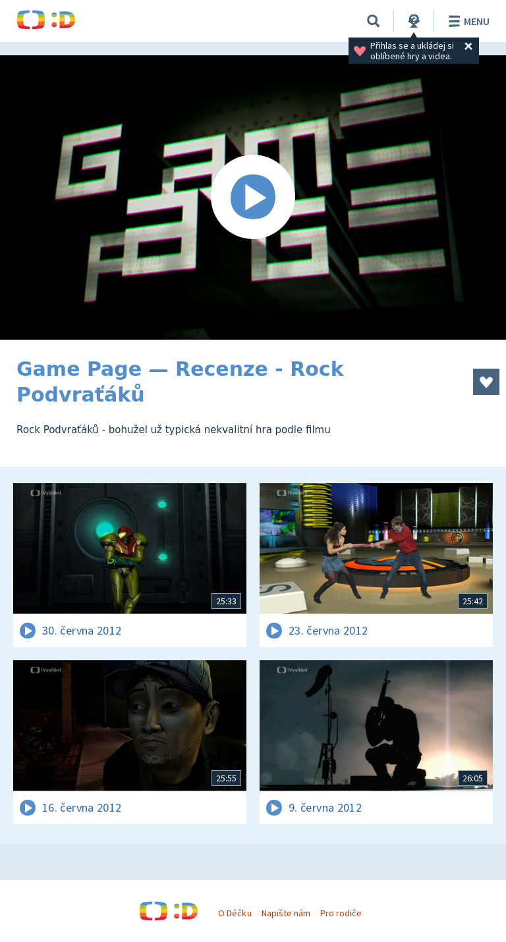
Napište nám (286, 913)
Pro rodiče (341, 913)
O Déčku (234, 913)
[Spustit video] (253, 197)
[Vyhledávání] (373, 21)
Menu (467, 21)
